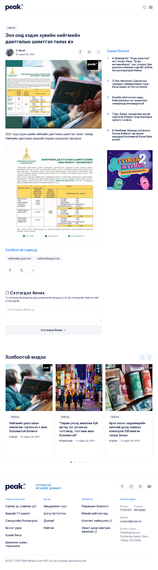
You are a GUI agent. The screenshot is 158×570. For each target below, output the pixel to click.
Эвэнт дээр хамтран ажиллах (96, 529)
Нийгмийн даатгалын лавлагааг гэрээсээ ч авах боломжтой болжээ (28, 427)
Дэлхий (49, 520)
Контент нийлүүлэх (97, 520)
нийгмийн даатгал (19, 258)
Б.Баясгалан (66, 441)
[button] (144, 7)
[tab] (71, 462)
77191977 (126, 510)
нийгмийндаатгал (49, 258)
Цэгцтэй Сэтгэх (55, 513)
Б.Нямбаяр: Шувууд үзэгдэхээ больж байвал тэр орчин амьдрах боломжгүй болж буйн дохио (132, 135)
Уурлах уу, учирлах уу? (21, 506)
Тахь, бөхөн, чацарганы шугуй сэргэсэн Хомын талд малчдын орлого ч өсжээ (132, 117)
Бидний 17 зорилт (17, 513)
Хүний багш (13, 535)
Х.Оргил (21, 50)
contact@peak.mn (131, 521)
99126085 (140, 510)
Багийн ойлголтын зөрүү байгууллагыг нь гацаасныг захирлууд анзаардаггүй (129, 100)
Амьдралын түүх (55, 506)
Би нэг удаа (13, 528)
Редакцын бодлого (95, 506)
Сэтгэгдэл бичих (53, 330)
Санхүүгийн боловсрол (21, 520)
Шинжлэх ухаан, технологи (16, 544)
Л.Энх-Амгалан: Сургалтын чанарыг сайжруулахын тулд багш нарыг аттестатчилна (130, 83)
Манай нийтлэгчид (95, 513)
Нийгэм (11, 28)
